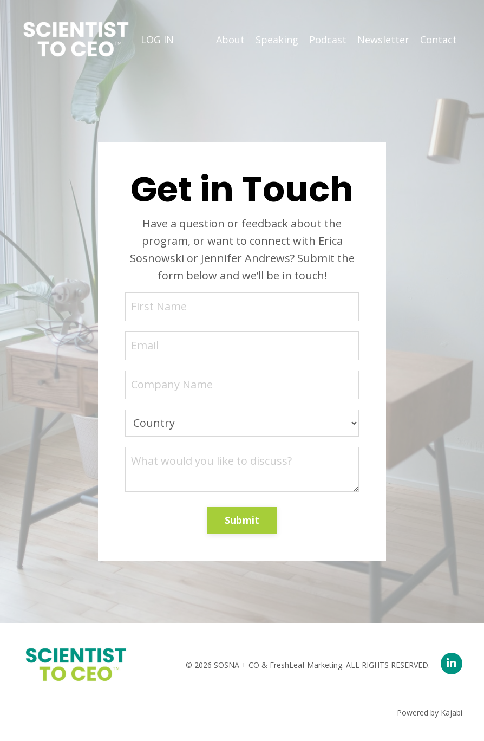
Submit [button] (242, 520)
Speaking (277, 39)
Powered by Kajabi (429, 712)
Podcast (327, 39)
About (230, 39)
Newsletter (383, 39)
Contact (438, 39)
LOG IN (157, 39)
